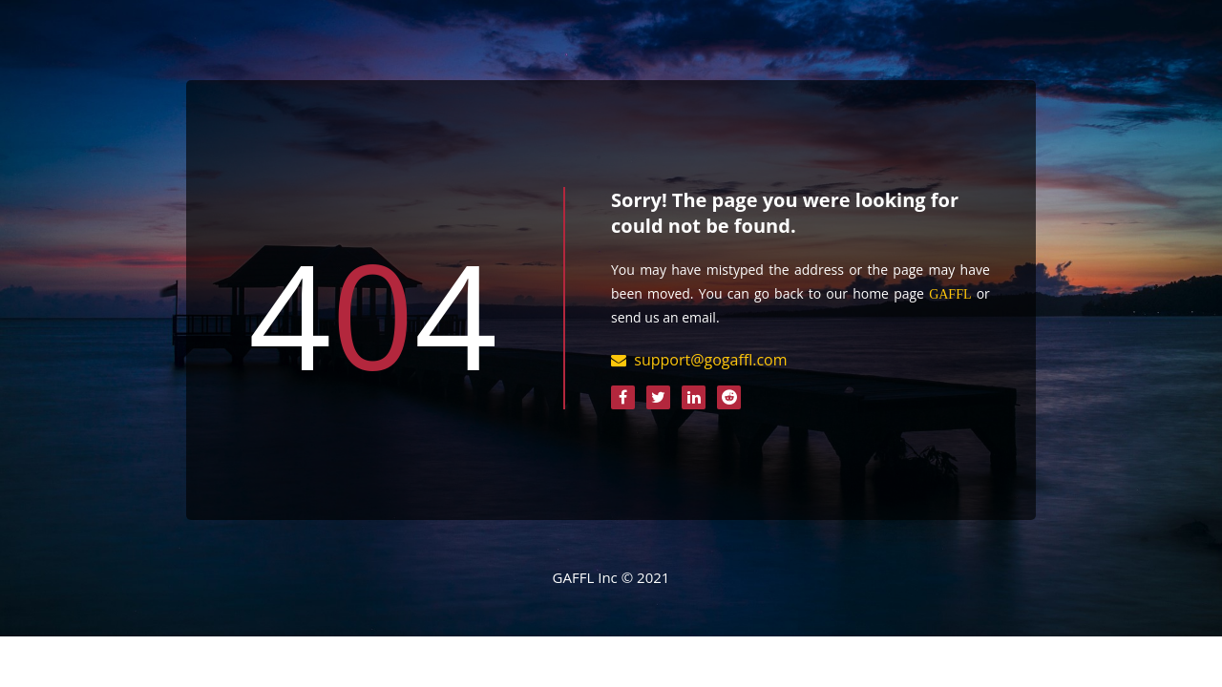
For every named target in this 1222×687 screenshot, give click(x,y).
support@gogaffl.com (710, 359)
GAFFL (950, 294)
